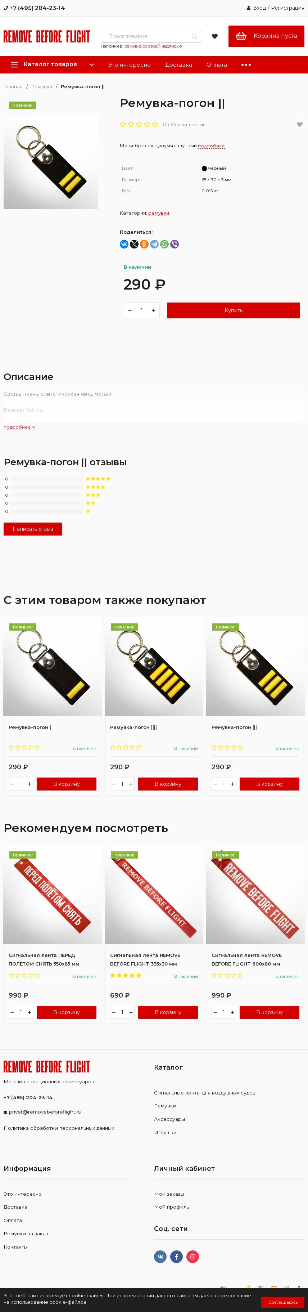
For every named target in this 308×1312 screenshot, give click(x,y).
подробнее (20, 435)
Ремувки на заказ (26, 1242)
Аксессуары (169, 1128)
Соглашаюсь (283, 1302)
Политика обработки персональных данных (59, 1137)
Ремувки (41, 86)
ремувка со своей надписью (153, 46)
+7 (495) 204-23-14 (34, 8)
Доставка (178, 64)
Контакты (16, 1255)
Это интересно (129, 64)
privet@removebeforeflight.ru (45, 1120)
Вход (259, 8)
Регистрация (287, 8)
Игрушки (165, 1141)
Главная (13, 86)
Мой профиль (171, 1216)
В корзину (66, 792)
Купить (234, 314)
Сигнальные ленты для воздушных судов (204, 1101)
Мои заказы (169, 1202)
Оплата (217, 64)
